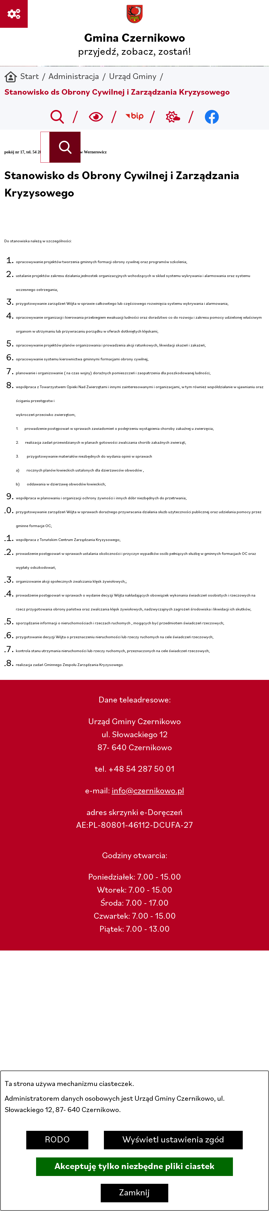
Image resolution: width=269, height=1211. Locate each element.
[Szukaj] (65, 147)
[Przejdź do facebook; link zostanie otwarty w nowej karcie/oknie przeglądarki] (211, 116)
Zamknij (134, 1193)
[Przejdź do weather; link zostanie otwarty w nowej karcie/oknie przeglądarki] (173, 116)
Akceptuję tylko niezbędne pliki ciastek (134, 1166)
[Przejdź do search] (57, 116)
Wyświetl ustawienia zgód (173, 1140)
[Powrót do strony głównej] (21, 77)
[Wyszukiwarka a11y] (96, 116)
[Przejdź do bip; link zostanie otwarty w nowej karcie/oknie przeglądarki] (134, 116)
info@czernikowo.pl (148, 791)
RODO (57, 1140)
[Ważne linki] (14, 14)
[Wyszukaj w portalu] (45, 147)
